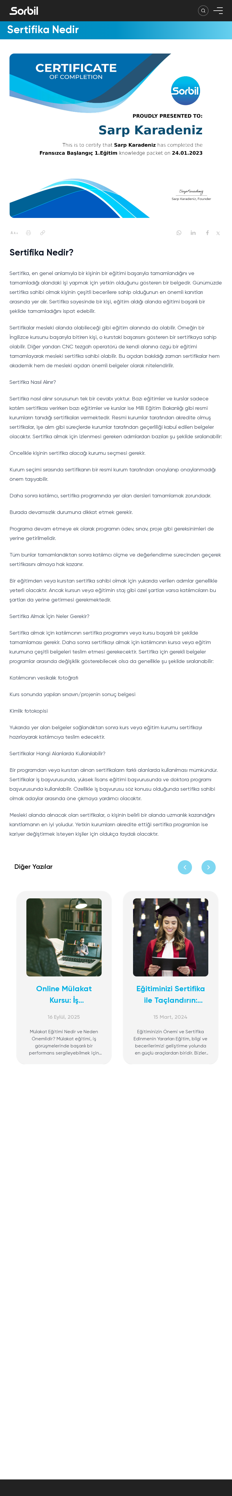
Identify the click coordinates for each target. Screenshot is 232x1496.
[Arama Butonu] (203, 10)
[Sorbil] (23, 10)
